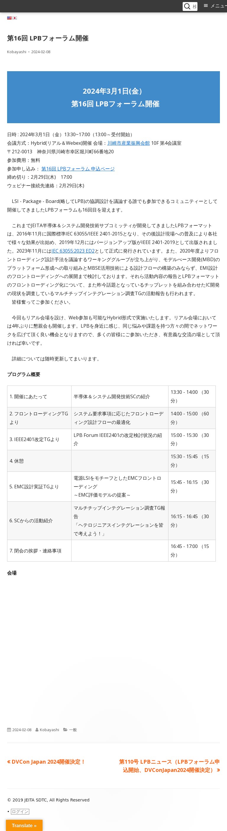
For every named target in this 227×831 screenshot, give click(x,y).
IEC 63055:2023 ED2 (73, 251)
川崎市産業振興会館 (128, 143)
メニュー (218, 6)
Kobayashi (16, 51)
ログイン (20, 811)
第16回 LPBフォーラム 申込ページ (78, 168)
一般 (73, 729)
